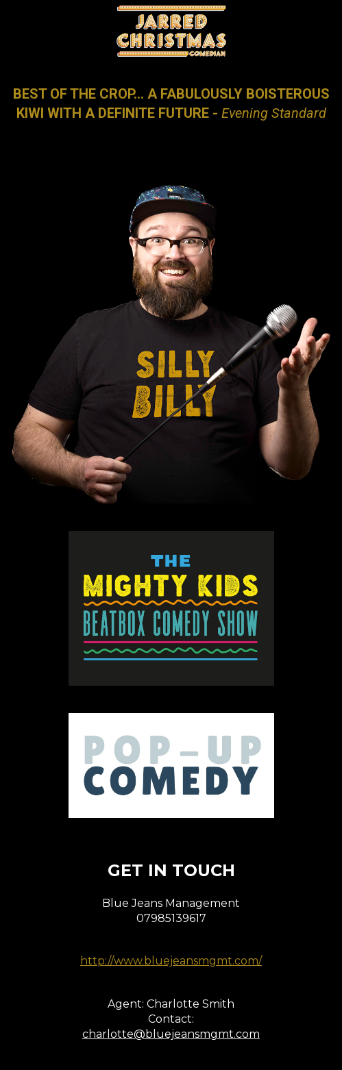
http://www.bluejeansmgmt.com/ (171, 960)
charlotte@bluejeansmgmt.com (171, 1034)
